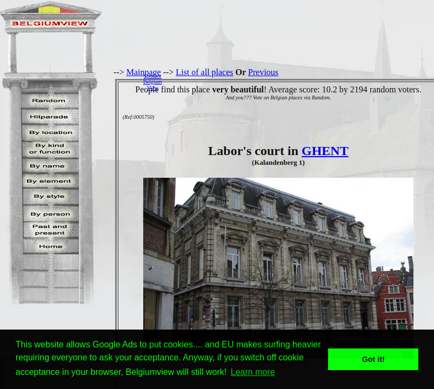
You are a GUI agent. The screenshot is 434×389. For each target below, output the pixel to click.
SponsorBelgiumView (152, 82)
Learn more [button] (253, 372)
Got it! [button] (373, 359)
